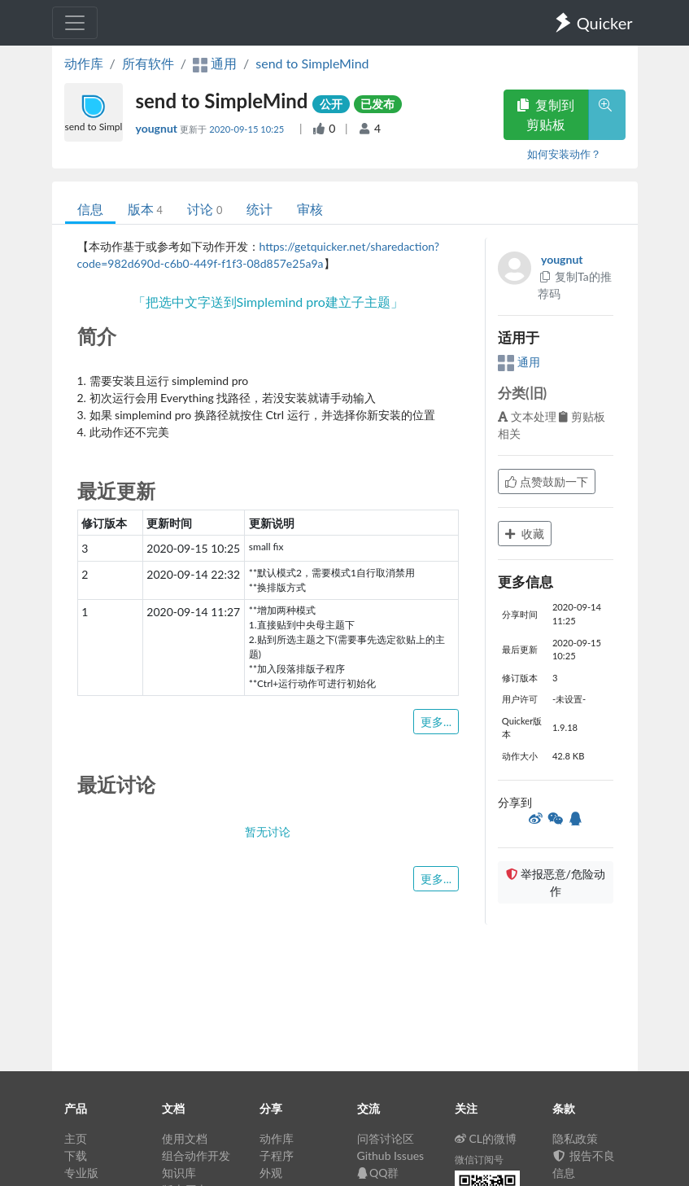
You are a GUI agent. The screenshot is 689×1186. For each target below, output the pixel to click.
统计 (259, 209)
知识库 (179, 1172)
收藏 (524, 533)
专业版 (81, 1172)
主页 (75, 1138)
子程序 (276, 1155)
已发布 (377, 104)
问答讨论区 (385, 1138)
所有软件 (148, 63)
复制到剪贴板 (545, 114)
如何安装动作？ (564, 153)
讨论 (204, 209)
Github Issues (391, 1155)
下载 (75, 1155)
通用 (519, 362)
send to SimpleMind (311, 63)
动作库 (83, 63)
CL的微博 (486, 1138)
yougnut (158, 128)
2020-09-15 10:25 (247, 129)
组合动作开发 (196, 1155)
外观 (270, 1172)
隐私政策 (575, 1138)
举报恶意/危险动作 (555, 882)
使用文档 (184, 1138)
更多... (436, 722)
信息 (90, 209)
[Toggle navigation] (75, 23)
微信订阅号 (479, 1159)
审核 (310, 209)
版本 (145, 209)
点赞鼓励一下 (546, 481)
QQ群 (378, 1172)
